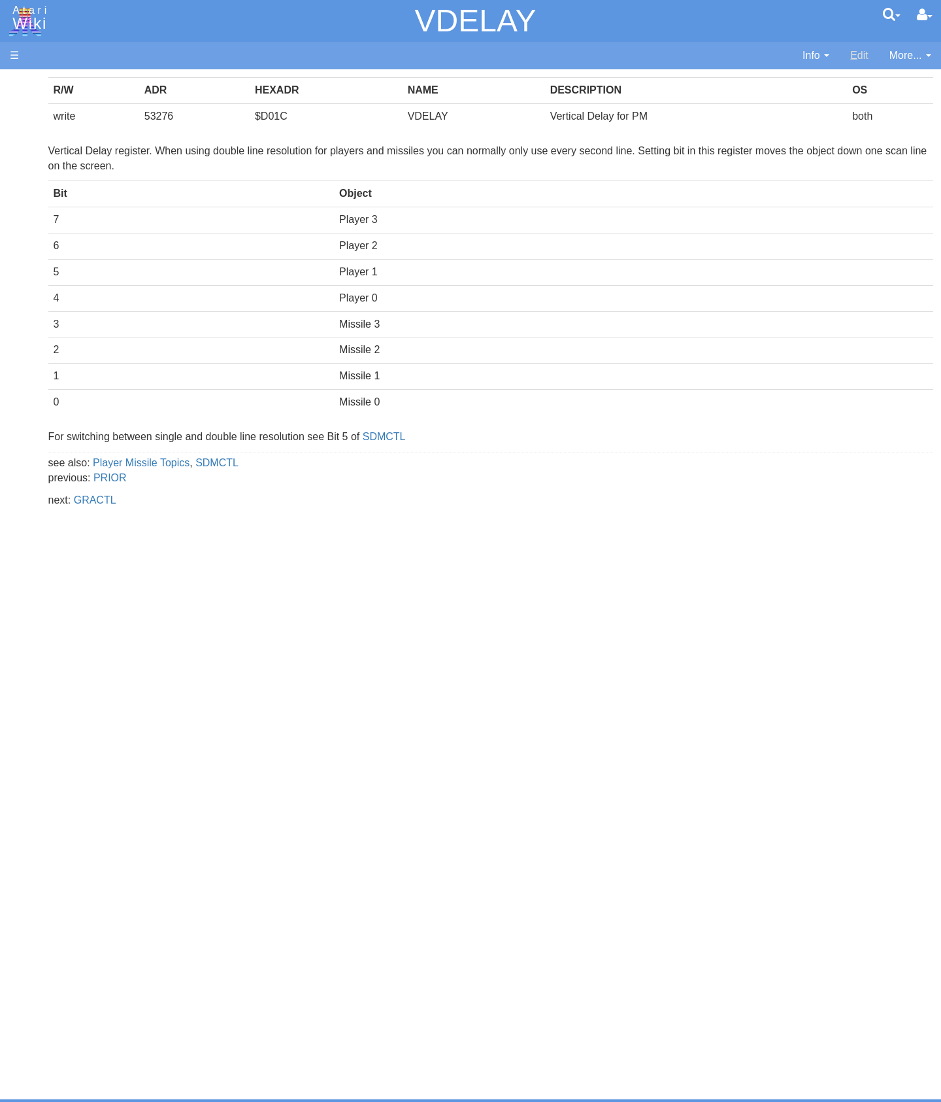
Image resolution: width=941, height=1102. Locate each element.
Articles (27, 84)
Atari (27, 18)
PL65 (48, 499)
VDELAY (476, 20)
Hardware (32, 106)
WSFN (51, 544)
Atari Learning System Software (83, 740)
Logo (47, 439)
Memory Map (40, 172)
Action (50, 320)
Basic (48, 350)
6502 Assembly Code (85, 626)
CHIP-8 (53, 559)
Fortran (53, 395)
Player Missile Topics (304, 462)
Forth (48, 380)
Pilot (46, 485)
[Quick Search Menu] (891, 14)
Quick (49, 514)
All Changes (38, 239)
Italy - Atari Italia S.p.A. (89, 897)
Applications (38, 150)
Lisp (45, 424)
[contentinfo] (816, 56)
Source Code (66, 611)
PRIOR (273, 477)
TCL (46, 529)
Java (47, 409)
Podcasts (31, 800)
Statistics (31, 993)
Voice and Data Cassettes (70, 696)
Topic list (30, 194)
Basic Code (63, 641)
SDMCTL (547, 436)
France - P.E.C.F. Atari (87, 851)
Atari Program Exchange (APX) (82, 719)
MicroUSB (33, 216)
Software (30, 128)
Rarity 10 (31, 978)
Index (22, 283)
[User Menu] (924, 15)
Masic (49, 454)
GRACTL (258, 500)
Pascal (51, 469)
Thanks (27, 963)
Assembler (61, 335)
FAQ (20, 261)
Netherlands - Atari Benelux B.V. (110, 912)
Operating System (78, 596)
